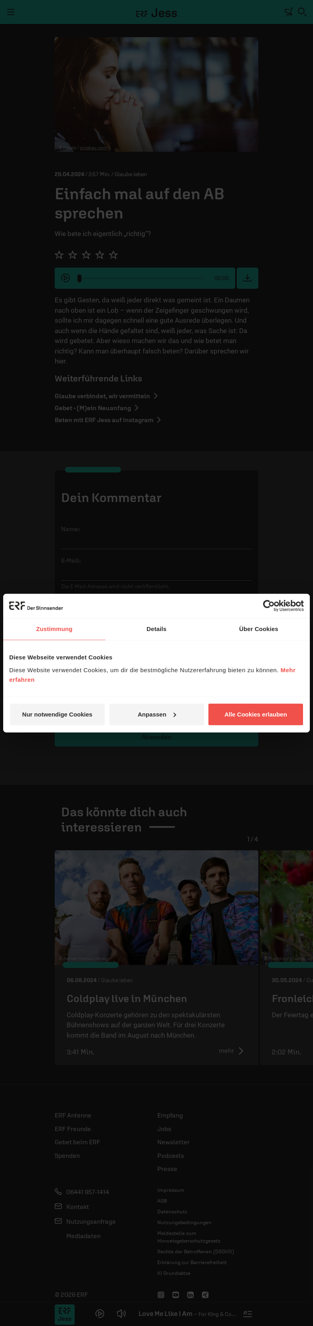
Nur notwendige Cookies (57, 714)
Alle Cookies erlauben (255, 714)
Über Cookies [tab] (258, 628)
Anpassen (157, 714)
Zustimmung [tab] (54, 628)
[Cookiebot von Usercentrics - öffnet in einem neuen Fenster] (269, 606)
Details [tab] (156, 628)
